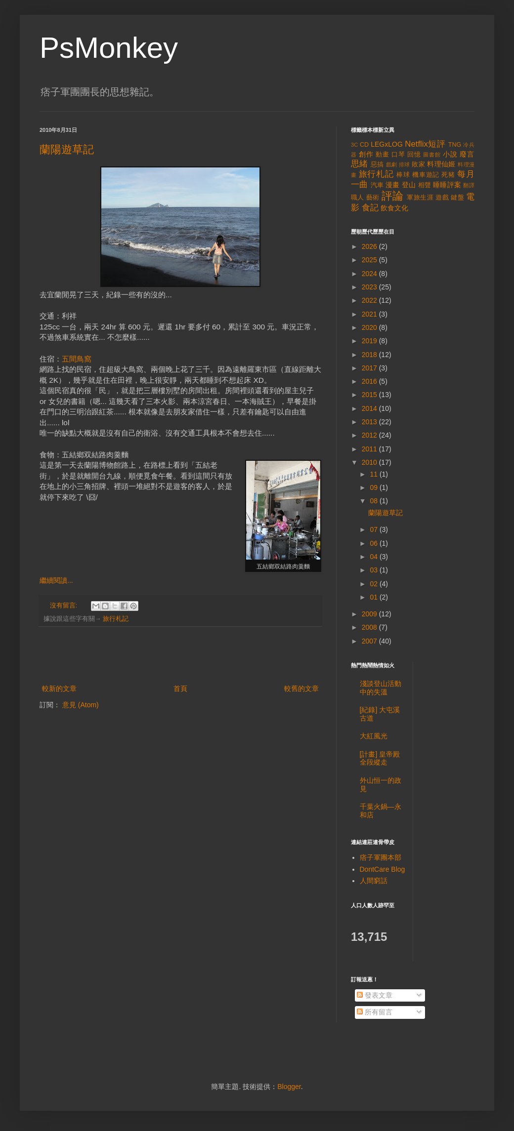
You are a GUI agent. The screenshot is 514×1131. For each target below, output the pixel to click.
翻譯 (468, 185)
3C (354, 145)
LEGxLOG (387, 144)
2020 (370, 327)
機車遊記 (425, 174)
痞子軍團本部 (380, 857)
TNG (455, 144)
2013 (370, 422)
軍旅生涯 (420, 197)
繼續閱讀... (56, 580)
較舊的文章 (301, 688)
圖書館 (432, 155)
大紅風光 (373, 736)
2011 (370, 449)
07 (374, 529)
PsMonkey (109, 47)
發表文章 (374, 995)
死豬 (448, 174)
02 (374, 584)
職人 (357, 197)
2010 (370, 462)
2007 (370, 641)
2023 (370, 287)
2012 (370, 435)
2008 (370, 627)
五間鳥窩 (76, 359)
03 (374, 570)
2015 (370, 395)
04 (374, 557)
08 (374, 501)
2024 (370, 274)
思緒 (359, 163)
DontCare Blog (382, 869)
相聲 (424, 185)
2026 (370, 246)
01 (374, 597)
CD (364, 144)
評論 (393, 196)
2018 (370, 355)
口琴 (398, 154)
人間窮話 (373, 881)
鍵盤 (457, 197)
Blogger (288, 1087)
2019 (370, 341)
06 (374, 543)
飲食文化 (394, 208)
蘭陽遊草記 (67, 149)
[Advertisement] (180, 655)
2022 (370, 300)
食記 (370, 207)
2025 (370, 260)
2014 (370, 408)
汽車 (377, 185)
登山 (409, 185)
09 (374, 487)
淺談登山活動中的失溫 (380, 688)
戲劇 (391, 164)
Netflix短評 (425, 144)
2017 (370, 368)
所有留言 (374, 1012)
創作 (366, 154)
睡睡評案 (447, 185)
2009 (370, 614)
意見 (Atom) (80, 705)
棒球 (403, 174)
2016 (370, 381)
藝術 (373, 197)
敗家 (418, 164)
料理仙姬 (441, 164)
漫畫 (393, 185)
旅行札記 (115, 618)
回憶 (414, 154)
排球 (404, 164)
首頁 (180, 688)
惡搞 (377, 164)
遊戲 (442, 197)
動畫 (382, 154)
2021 (370, 314)
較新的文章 (59, 688)
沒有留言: (64, 605)
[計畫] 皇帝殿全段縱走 (380, 758)
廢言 (467, 154)
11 (374, 474)
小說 (450, 154)
